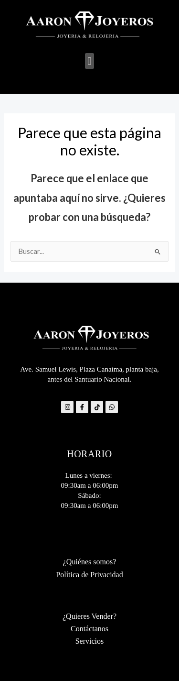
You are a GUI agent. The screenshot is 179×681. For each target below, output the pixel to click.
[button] (89, 61)
